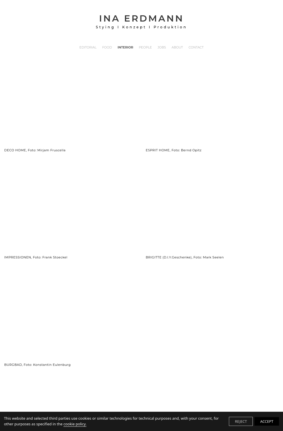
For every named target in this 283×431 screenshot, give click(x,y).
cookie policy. (74, 423)
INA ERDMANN (141, 21)
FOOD (107, 47)
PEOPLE (145, 47)
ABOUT (177, 47)
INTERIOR (125, 47)
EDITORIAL (87, 47)
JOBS (162, 47)
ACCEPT (266, 421)
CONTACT (196, 47)
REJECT (241, 421)
